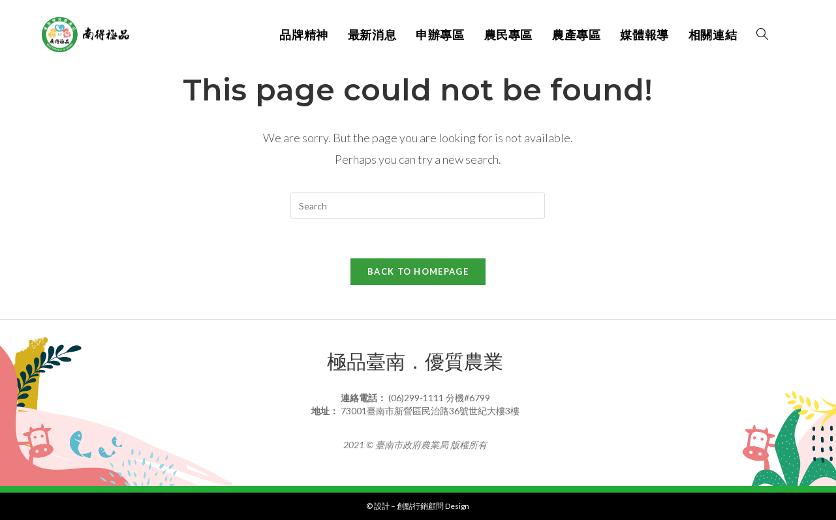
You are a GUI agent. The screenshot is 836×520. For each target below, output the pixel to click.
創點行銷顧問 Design (433, 506)
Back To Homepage (418, 271)
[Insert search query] (417, 205)
